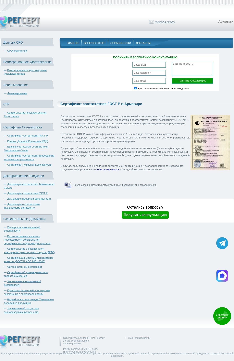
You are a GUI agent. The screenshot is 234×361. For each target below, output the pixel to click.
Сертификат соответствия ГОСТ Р (27, 135)
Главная (73, 43)
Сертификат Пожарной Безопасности (29, 164)
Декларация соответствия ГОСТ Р (27, 193)
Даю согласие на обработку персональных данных (163, 88)
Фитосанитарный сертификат (24, 266)
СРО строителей (17, 50)
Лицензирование (17, 93)
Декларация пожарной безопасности (29, 198)
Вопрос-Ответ (95, 43)
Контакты (143, 43)
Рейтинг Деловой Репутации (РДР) (27, 141)
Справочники (120, 43)
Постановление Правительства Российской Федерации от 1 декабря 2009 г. (114, 185)
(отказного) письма (107, 169)
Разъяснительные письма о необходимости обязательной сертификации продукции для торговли (27, 240)
